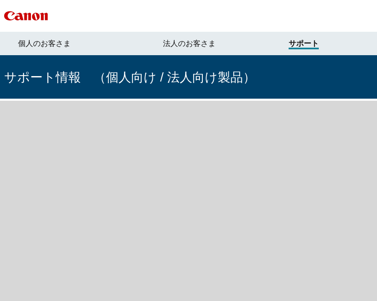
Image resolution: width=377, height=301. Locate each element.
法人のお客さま (189, 43)
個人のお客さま (44, 43)
